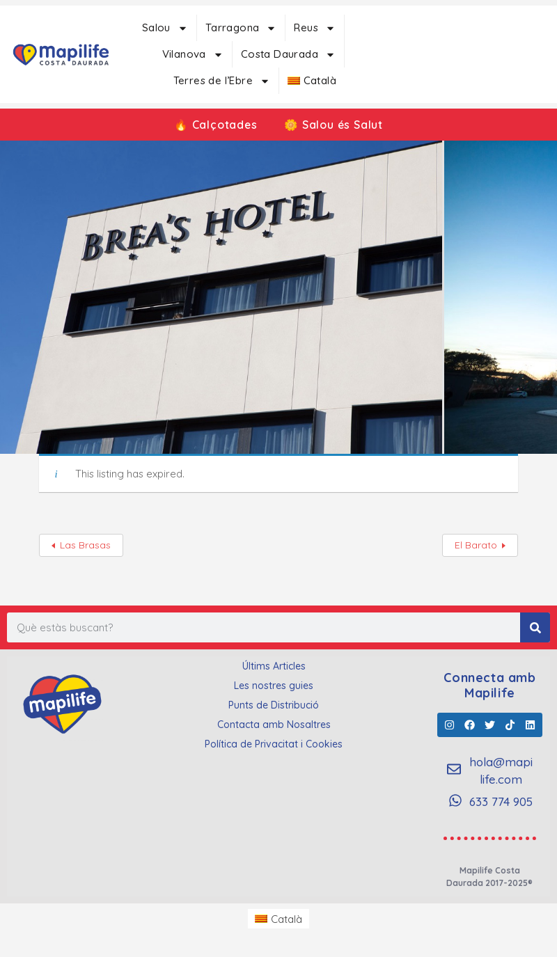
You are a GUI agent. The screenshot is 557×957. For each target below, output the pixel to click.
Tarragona (241, 28)
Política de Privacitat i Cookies (274, 744)
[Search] (535, 627)
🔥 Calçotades (215, 125)
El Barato (476, 545)
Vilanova (192, 54)
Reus (315, 28)
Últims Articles (274, 666)
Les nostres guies (273, 685)
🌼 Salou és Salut (334, 125)
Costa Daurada (288, 54)
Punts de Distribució (273, 705)
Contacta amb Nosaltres (274, 724)
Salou (165, 28)
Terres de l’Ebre (221, 81)
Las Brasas (85, 545)
